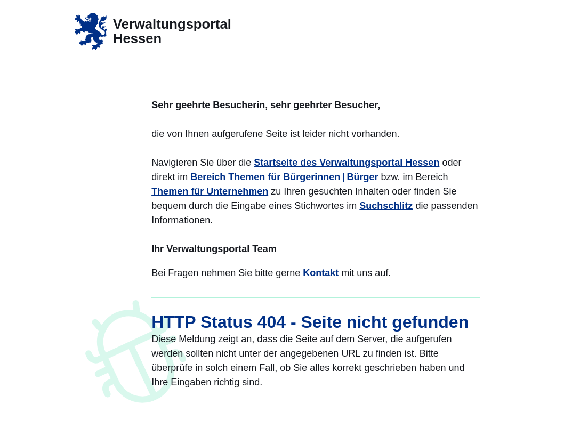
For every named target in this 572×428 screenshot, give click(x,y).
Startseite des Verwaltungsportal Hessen (346, 162)
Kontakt (321, 273)
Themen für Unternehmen (209, 191)
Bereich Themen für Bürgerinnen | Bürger (284, 177)
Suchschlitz (386, 205)
